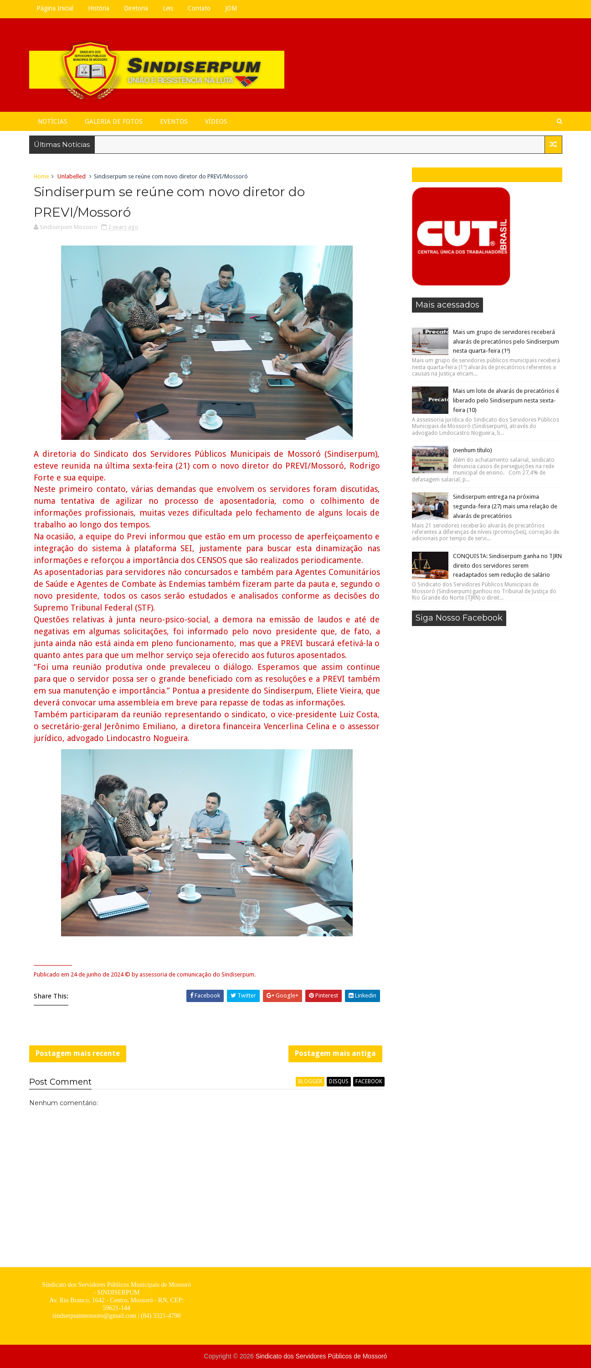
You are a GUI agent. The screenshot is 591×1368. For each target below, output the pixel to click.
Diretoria (136, 8)
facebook (368, 1081)
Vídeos (216, 121)
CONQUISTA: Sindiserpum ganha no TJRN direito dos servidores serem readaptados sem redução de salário (507, 566)
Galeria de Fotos (114, 121)
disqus (339, 1081)
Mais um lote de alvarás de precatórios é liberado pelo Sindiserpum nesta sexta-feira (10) (506, 400)
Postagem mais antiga (335, 1053)
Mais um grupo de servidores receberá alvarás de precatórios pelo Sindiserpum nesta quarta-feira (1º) (506, 342)
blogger (310, 1081)
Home (41, 176)
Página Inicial (54, 8)
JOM (231, 8)
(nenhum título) (472, 450)
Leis (168, 8)
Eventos (174, 121)
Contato (199, 8)
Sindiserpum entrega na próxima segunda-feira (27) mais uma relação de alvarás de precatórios (505, 506)
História (98, 8)
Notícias (52, 121)
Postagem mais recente (78, 1053)
